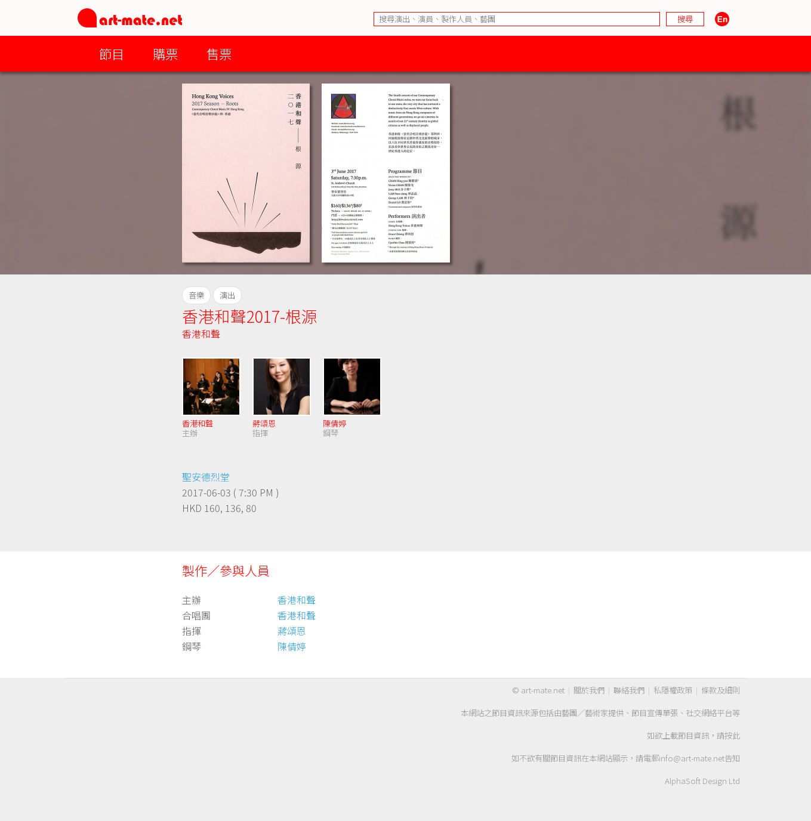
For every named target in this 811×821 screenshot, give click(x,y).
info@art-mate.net (691, 758)
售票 (219, 53)
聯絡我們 (629, 690)
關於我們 (589, 690)
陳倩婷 (334, 423)
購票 (165, 53)
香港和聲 (201, 333)
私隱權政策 (672, 690)
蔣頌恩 (264, 423)
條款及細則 (720, 690)
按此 (732, 735)
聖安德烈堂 (206, 477)
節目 (111, 53)
